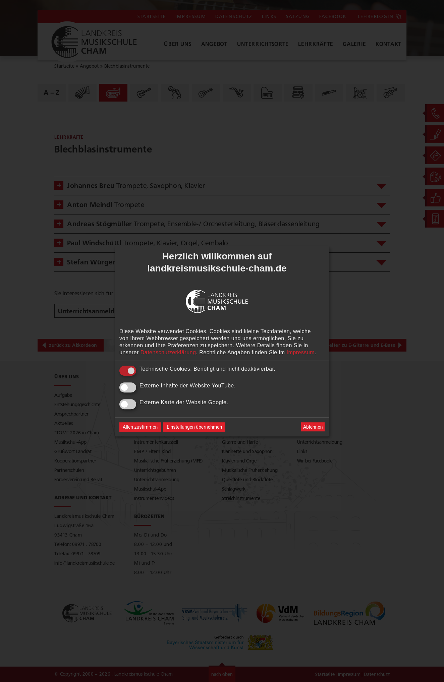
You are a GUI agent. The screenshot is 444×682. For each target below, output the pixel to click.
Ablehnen (313, 427)
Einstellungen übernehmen (194, 427)
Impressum (300, 352)
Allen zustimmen (140, 427)
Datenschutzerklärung (168, 352)
